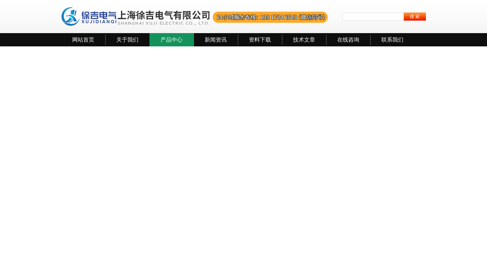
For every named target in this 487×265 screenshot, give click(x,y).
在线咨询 (348, 39)
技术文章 (304, 39)
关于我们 (127, 39)
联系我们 (392, 39)
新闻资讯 (216, 39)
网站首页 (83, 39)
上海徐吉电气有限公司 (194, 16)
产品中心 (171, 39)
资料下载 (260, 39)
